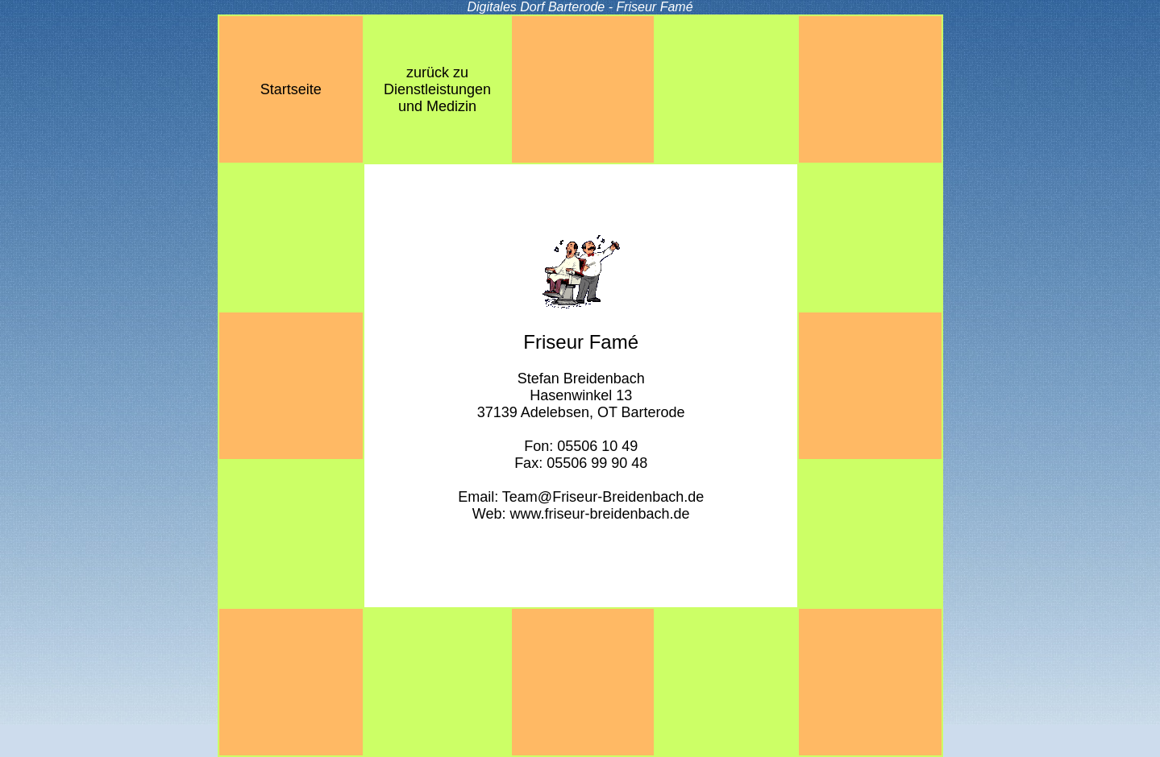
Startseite (291, 89)
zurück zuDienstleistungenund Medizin (437, 89)
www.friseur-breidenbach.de (599, 514)
